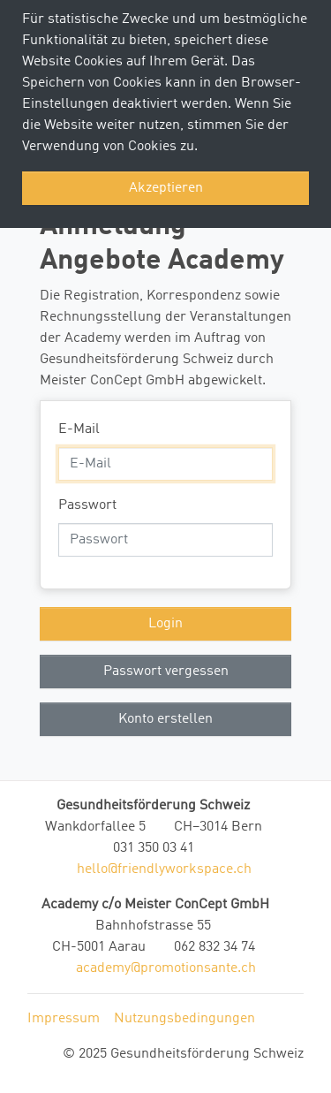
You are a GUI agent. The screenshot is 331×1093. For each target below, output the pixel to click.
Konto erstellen (165, 719)
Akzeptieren (166, 188)
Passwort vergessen (166, 671)
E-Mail (79, 429)
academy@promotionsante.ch (166, 968)
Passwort (87, 505)
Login (165, 624)
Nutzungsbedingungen (184, 1019)
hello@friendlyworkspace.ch (164, 869)
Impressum (63, 1019)
